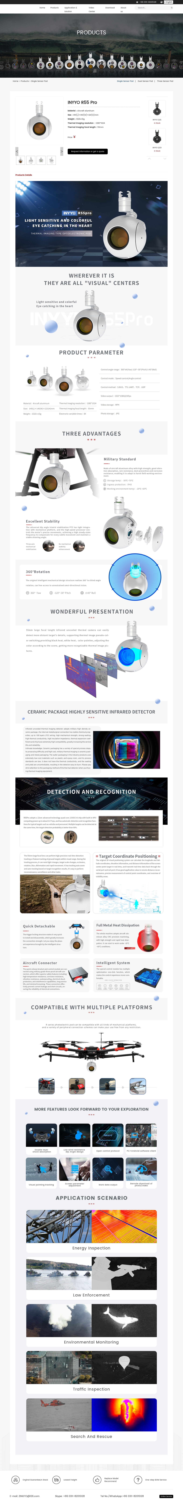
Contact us (137, 1497)
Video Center (92, 10)
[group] (157, 112)
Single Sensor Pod (39, 81)
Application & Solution (70, 10)
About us (123, 10)
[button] (164, 158)
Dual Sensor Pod (145, 81)
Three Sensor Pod (165, 81)
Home (42, 7)
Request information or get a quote (87, 151)
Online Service (166, 1488)
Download (110, 8)
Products (54, 8)
